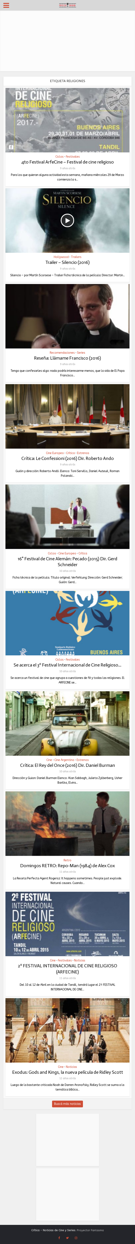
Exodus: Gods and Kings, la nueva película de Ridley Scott (67, 1072)
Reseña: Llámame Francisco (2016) (67, 358)
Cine (49, 760)
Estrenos (83, 453)
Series (81, 352)
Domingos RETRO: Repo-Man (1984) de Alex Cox (67, 865)
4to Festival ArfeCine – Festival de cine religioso (67, 162)
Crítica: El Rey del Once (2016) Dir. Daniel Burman (67, 765)
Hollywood (61, 257)
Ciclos (59, 156)
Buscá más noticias (67, 1104)
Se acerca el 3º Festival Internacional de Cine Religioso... (67, 665)
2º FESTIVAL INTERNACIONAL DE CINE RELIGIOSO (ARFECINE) (67, 969)
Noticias (79, 960)
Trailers (76, 257)
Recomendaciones (62, 352)
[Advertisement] (67, 42)
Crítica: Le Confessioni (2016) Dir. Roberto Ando (67, 458)
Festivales (73, 156)
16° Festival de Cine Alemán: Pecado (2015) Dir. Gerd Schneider (67, 562)
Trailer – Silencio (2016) (67, 262)
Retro (67, 860)
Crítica (70, 453)
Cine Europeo (55, 453)
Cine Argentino (64, 760)
